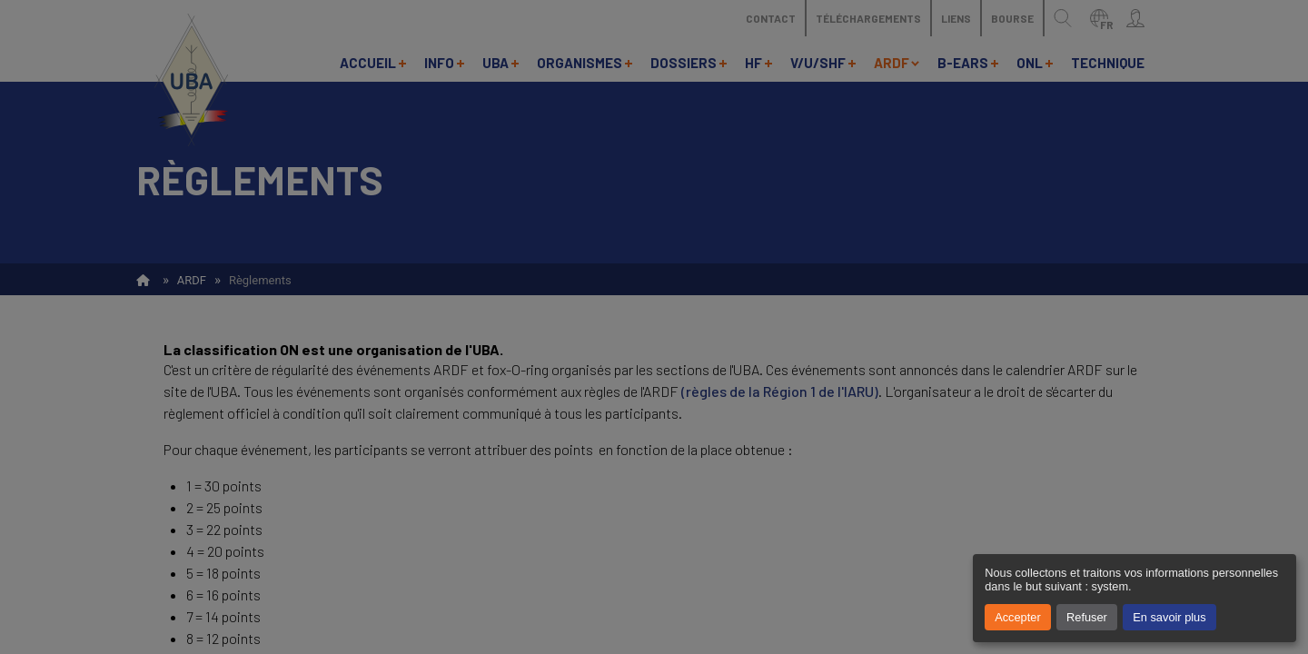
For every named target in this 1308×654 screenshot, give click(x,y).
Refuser (1086, 617)
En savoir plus (1169, 617)
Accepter (1018, 617)
